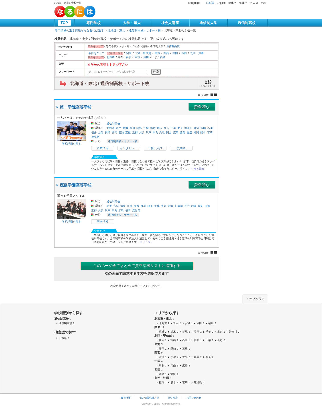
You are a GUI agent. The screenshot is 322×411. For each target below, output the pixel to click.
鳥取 (162, 132)
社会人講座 (170, 23)
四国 (184, 53)
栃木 (153, 128)
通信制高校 (246, 23)
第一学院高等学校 (76, 107)
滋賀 (207, 206)
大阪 (141, 132)
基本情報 (102, 148)
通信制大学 (208, 23)
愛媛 (189, 132)
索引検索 (173, 397)
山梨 (100, 132)
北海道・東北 (116, 30)
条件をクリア (96, 53)
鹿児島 (95, 136)
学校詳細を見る (71, 143)
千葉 (173, 128)
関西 (166, 53)
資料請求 (202, 107)
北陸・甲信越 (143, 53)
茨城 (146, 128)
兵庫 (148, 132)
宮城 (137, 57)
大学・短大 (132, 23)
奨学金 (181, 148)
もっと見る (197, 168)
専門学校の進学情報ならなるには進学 (79, 30)
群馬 (159, 128)
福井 (94, 132)
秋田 (146, 57)
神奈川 (188, 128)
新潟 (196, 128)
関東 (129, 53)
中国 (175, 53)
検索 (156, 71)
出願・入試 (155, 148)
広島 (175, 132)
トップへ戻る (255, 299)
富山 (203, 128)
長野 (107, 132)
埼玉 (166, 128)
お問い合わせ (193, 397)
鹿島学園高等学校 (76, 185)
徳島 (182, 132)
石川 (210, 128)
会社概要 (126, 397)
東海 (157, 53)
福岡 (196, 132)
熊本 (203, 132)
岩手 (128, 57)
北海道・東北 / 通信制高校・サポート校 (110, 83)
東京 (180, 128)
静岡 (114, 132)
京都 (135, 132)
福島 (162, 57)
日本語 (210, 2)
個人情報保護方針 (149, 397)
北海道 (111, 57)
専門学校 (93, 23)
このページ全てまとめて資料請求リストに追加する (136, 266)
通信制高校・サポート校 (145, 30)
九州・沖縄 (197, 53)
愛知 (121, 132)
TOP (64, 23)
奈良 (155, 132)
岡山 (169, 132)
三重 (128, 132)
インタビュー (129, 148)
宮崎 (210, 132)
